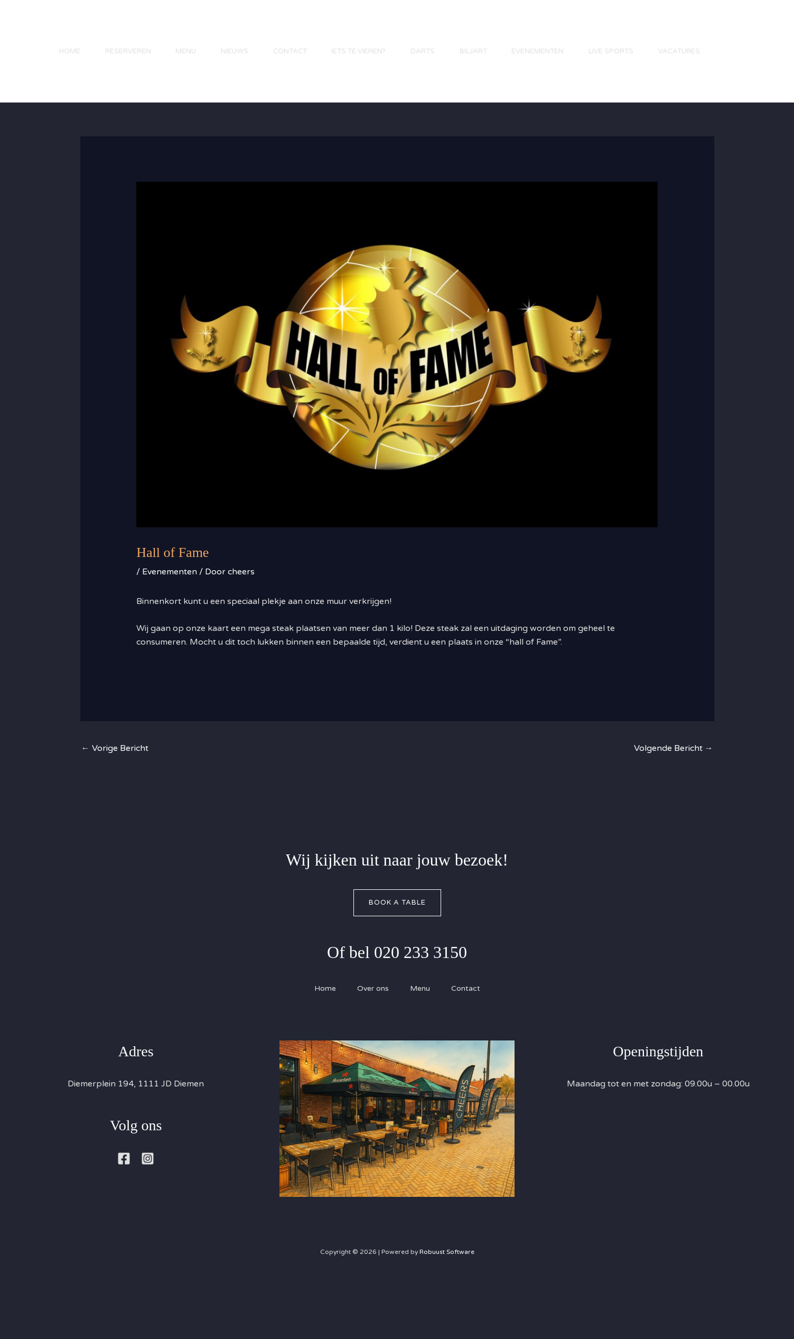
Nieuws (239, 29)
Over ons (373, 1002)
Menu (188, 29)
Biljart (484, 29)
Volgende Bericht (673, 762)
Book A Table (397, 916)
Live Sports (625, 29)
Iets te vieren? (366, 29)
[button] (751, 65)
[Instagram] (147, 1172)
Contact (296, 29)
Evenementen (551, 29)
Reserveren (129, 29)
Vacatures (79, 87)
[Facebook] (123, 1172)
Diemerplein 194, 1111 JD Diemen (136, 1097)
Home (68, 29)
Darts (432, 29)
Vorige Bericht (114, 762)
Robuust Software (446, 1265)
